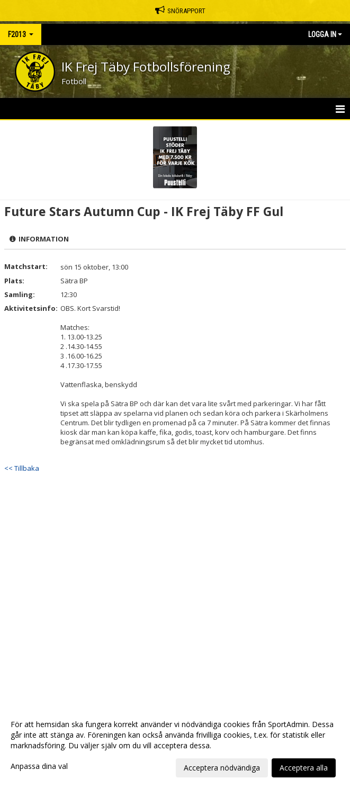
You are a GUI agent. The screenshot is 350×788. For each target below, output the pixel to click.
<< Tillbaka (21, 468)
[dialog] (175, 745)
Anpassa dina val (39, 766)
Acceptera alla (304, 768)
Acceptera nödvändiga (222, 768)
